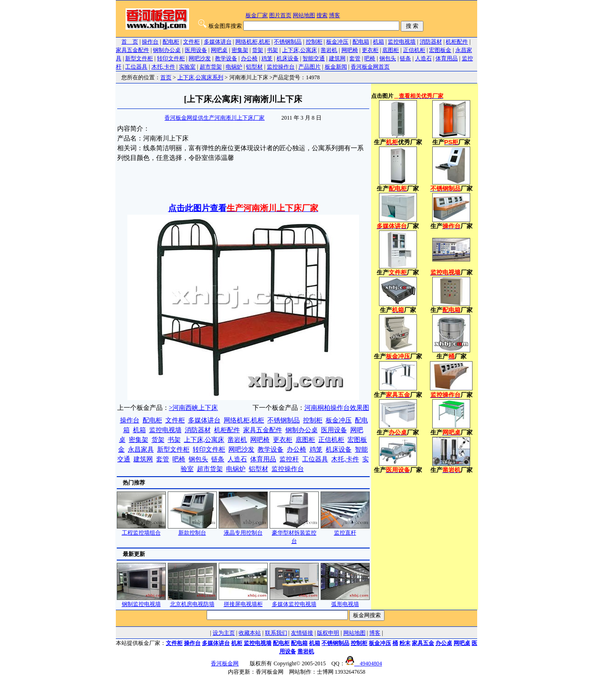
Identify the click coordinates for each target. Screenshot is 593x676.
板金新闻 (336, 67)
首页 (165, 77)
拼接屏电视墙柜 (243, 601)
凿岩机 (329, 50)
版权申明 (328, 633)
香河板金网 (225, 663)
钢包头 (387, 58)
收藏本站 (250, 633)
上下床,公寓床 (299, 50)
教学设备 (226, 58)
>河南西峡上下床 (193, 407)
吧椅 (369, 58)
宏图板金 (440, 50)
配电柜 (171, 41)
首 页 (129, 41)
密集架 (240, 50)
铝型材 (254, 67)
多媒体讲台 (218, 41)
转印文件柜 (171, 58)
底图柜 (390, 50)
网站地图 (304, 15)
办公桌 (443, 643)
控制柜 (314, 41)
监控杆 (289, 459)
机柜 (236, 643)
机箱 (378, 41)
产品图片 (309, 67)
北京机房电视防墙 (192, 601)
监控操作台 (281, 67)
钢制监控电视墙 (141, 601)
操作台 (150, 41)
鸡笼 (266, 58)
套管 (354, 58)
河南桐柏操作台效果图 (336, 407)
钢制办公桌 (167, 50)
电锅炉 (234, 67)
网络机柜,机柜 (252, 41)
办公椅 (249, 58)
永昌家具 (141, 449)
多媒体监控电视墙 (294, 601)
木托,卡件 (163, 67)
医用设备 (196, 50)
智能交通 (314, 58)
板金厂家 (257, 15)
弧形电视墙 (345, 601)
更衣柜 (370, 50)
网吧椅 (349, 50)
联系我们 (276, 633)
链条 (405, 58)
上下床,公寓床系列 (200, 77)
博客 (334, 15)
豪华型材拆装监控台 (294, 533)
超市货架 (211, 67)
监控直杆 (345, 529)
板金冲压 (337, 41)
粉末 (404, 643)
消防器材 (431, 41)
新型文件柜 (139, 58)
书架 (272, 50)
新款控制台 (192, 529)
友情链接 (302, 633)
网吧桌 (219, 50)
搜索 (322, 15)
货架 (257, 50)
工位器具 (136, 67)
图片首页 (280, 15)
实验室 (187, 67)
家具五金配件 (132, 50)
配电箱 (361, 41)
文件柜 (191, 41)
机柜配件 (457, 41)
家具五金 (423, 643)
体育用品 (446, 58)
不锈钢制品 (288, 41)
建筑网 (337, 58)
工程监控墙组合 (141, 529)
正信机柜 (414, 50)
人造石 (423, 58)
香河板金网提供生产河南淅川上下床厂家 (214, 118)
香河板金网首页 (370, 67)
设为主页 (224, 633)
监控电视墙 (402, 41)
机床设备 (288, 58)
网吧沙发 (200, 58)
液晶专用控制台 (243, 529)
